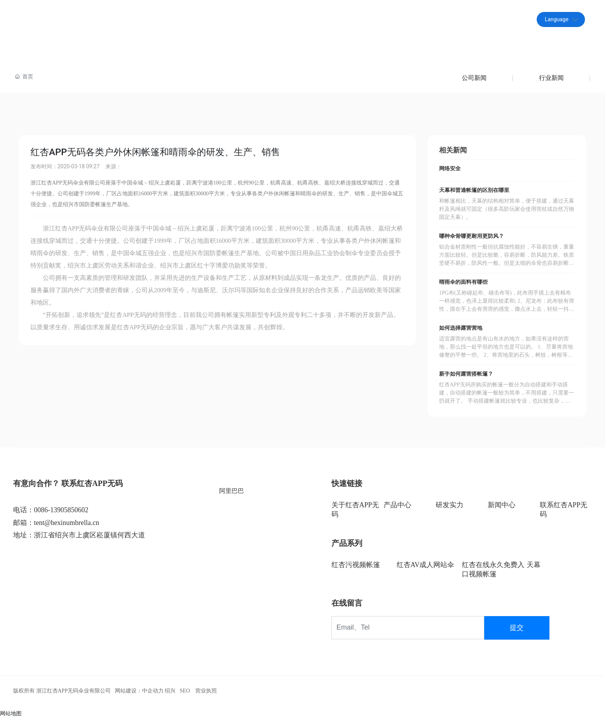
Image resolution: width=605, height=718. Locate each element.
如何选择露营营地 (460, 328)
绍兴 (170, 691)
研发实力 (449, 505)
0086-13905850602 (61, 510)
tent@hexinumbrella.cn (480, 19)
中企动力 (153, 691)
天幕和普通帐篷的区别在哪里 (474, 190)
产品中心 (397, 505)
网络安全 (450, 168)
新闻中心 (501, 505)
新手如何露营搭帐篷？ (466, 374)
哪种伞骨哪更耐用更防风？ (471, 236)
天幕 (534, 565)
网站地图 (11, 713)
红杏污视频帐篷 (355, 565)
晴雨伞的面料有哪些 (463, 282)
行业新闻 (551, 78)
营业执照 (206, 691)
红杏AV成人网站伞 (426, 565)
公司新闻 (474, 78)
